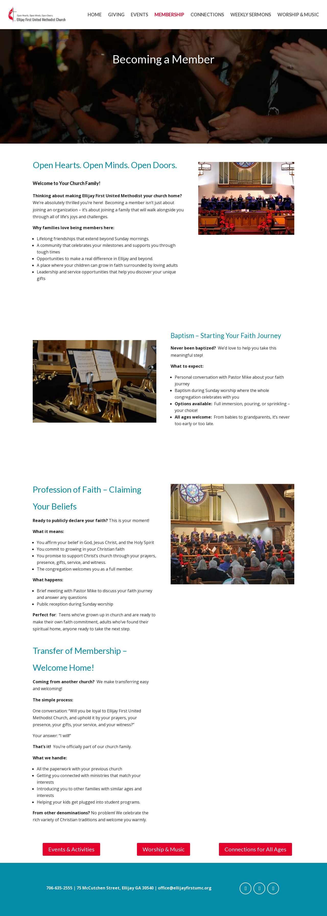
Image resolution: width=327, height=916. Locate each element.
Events (139, 15)
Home (95, 15)
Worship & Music (298, 15)
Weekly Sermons (250, 15)
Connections (207, 15)
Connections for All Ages (255, 849)
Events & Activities (71, 849)
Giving (116, 15)
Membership (169, 15)
